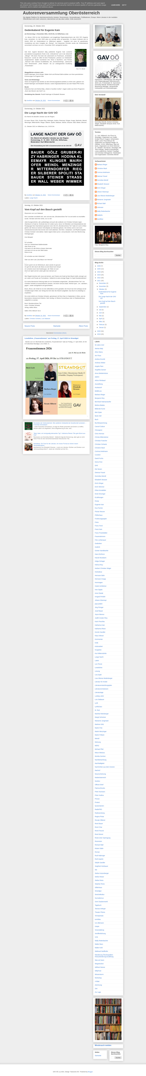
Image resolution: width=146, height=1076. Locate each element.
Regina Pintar (99, 816)
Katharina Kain (100, 625)
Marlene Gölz (99, 724)
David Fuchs (99, 458)
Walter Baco (99, 944)
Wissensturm (99, 974)
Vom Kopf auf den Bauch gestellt (43, 209)
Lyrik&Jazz (98, 706)
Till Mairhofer (99, 916)
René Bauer (99, 823)
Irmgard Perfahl (100, 597)
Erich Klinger (101, 188)
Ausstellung (99, 384)
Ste (96, 870)
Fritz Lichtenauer (100, 540)
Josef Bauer (99, 611)
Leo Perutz (98, 664)
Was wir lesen (99, 960)
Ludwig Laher (99, 696)
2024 (99, 272)
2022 (99, 278)
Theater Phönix (100, 912)
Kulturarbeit (99, 646)
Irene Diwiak (99, 593)
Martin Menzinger (101, 731)
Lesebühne (98, 667)
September (103, 307)
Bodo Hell (98, 416)
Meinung (98, 742)
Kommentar (99, 639)
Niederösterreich (100, 777)
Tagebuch (98, 905)
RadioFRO (98, 809)
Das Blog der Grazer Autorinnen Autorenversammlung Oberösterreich (61, 10)
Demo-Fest (98, 462)
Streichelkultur (100, 894)
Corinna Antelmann (103, 172)
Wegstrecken (99, 964)
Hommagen (99, 582)
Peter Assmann (100, 792)
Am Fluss (98, 355)
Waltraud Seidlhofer (101, 951)
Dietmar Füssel (102, 176)
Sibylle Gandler (100, 862)
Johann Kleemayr (103, 192)
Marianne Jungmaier (104, 199)
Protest (97, 802)
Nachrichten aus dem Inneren (105, 767)
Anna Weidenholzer (101, 373)
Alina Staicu (99, 352)
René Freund (99, 831)
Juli (100, 310)
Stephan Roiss (100, 884)
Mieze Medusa (100, 753)
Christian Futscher (101, 441)
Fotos (97, 522)
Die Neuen (98, 469)
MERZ (97, 745)
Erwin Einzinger (100, 494)
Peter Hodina (99, 795)
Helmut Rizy (99, 565)
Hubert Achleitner (100, 586)
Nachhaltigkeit (99, 763)
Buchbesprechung (101, 423)
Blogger (90, 1072)
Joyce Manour (99, 614)
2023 (99, 275)
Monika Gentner (100, 756)
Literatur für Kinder (101, 682)
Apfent (97, 377)
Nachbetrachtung (100, 760)
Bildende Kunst (100, 409)
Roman (97, 852)
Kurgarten (98, 650)
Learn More (115, 5)
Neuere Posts (30, 326)
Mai (100, 316)
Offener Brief (99, 785)
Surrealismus (99, 898)
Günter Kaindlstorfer (101, 550)
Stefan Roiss (99, 880)
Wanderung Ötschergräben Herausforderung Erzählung (104, 956)
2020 (99, 331)
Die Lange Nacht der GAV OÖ (41, 112)
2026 (99, 266)
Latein (97, 660)
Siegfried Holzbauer (101, 866)
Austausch (98, 387)
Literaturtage (99, 692)
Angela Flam (99, 366)
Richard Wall (101, 203)
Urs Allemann (99, 923)
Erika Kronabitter (100, 490)
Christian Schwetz (35, 318)
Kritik (96, 643)
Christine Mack (102, 168)
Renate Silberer (100, 820)
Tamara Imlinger (100, 909)
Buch (96, 419)
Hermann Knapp (100, 579)
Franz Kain (98, 529)
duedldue (100, 219)
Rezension (98, 841)
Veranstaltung (99, 930)
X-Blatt (97, 981)
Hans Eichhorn (100, 554)
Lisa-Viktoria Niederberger (106, 196)
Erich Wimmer (99, 487)
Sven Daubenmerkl (101, 901)
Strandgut (98, 891)
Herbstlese (98, 572)
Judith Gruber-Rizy (101, 618)
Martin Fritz (98, 728)
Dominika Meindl (102, 180)
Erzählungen (99, 497)
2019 (99, 334)
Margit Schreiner (100, 717)
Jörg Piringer (99, 607)
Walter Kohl (99, 948)
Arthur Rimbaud (100, 380)
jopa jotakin (99, 604)
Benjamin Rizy (100, 398)
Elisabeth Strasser (103, 184)
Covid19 (97, 455)
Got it (124, 5)
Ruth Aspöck (99, 859)
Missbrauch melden (103, 1045)
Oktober (102, 289)
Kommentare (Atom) (60, 333)
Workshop (98, 978)
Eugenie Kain (99, 504)
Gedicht (97, 547)
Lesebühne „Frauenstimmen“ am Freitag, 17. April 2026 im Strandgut (51, 338)
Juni (100, 313)
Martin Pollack (99, 735)
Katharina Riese (100, 629)
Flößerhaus (99, 515)
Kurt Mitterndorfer (101, 653)
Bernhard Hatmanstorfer (103, 402)
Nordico (97, 781)
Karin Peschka (100, 621)
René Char (98, 827)
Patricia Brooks (100, 788)
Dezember (102, 283)
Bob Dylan (98, 412)
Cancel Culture (100, 426)
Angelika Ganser (100, 370)
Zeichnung (98, 985)
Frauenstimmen (100, 536)
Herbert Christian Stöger (103, 568)
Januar (101, 327)
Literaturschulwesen (101, 689)
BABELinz (98, 391)
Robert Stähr (99, 848)
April (100, 318)
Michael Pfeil (99, 749)
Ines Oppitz (99, 589)
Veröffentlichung (100, 933)
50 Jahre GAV (99, 345)
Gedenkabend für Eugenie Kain (42, 30)
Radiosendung (100, 813)
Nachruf (97, 770)
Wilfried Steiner (100, 967)
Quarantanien (99, 806)
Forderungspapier (101, 519)
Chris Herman (99, 433)
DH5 (96, 465)
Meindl (97, 738)
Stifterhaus (98, 887)
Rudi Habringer (100, 855)
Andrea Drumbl (100, 359)
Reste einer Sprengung (102, 838)
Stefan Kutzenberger (102, 873)
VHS (96, 937)
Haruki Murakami (100, 558)
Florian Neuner (100, 511)
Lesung (97, 671)
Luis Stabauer (45, 318)
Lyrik (96, 703)
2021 (99, 281)
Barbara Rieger (102, 164)
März (101, 321)
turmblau (98, 919)
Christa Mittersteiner (101, 437)
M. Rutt (97, 710)
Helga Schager (100, 561)
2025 (99, 269)
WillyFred (98, 971)
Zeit (96, 988)
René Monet (99, 834)
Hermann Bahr (100, 575)
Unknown (100, 207)
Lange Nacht (33, 198)
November (102, 286)
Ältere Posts (83, 326)
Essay (97, 501)
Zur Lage (98, 992)
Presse (97, 799)
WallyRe (100, 215)
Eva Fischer (99, 508)
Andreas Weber (100, 363)
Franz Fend (99, 526)
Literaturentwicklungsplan (103, 685)
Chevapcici (98, 430)
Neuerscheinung (100, 774)
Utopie (97, 926)
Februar (102, 324)
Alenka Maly (99, 348)
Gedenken (98, 543)
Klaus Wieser (99, 636)
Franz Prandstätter (101, 533)
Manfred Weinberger (102, 714)
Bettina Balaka (100, 405)
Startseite (56, 326)
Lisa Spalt (98, 675)
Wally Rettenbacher (103, 211)
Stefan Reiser (99, 877)
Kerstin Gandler (100, 632)
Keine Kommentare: (54, 100)
